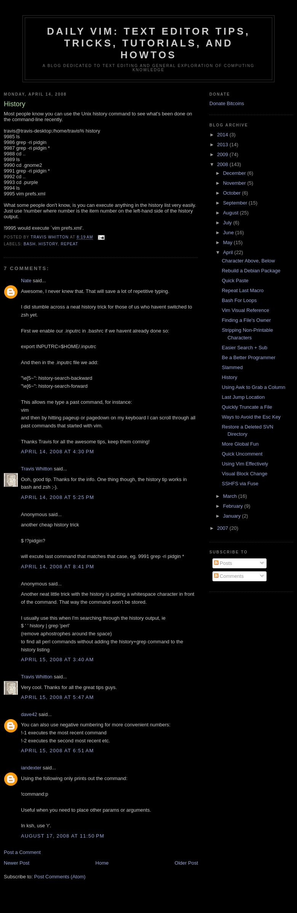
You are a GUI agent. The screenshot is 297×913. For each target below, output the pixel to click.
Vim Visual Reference (245, 310)
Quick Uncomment (242, 454)
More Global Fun (240, 444)
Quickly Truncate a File (247, 407)
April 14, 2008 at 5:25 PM (57, 497)
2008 (223, 164)
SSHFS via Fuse (240, 483)
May (228, 242)
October (232, 193)
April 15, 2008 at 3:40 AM (57, 659)
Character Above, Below (248, 261)
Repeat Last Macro (242, 290)
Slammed (232, 367)
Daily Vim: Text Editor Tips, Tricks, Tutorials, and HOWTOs (148, 43)
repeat (69, 244)
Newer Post (16, 863)
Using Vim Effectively (245, 464)
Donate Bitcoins (226, 103)
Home (102, 863)
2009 (223, 154)
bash (30, 244)
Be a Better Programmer (248, 357)
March (230, 496)
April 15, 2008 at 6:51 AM (57, 750)
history (47, 244)
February (233, 506)
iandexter (31, 768)
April (229, 252)
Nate (26, 280)
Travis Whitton (37, 469)
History (229, 377)
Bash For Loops (239, 300)
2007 (223, 528)
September (236, 203)
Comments (229, 576)
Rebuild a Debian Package (251, 270)
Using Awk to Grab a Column (253, 387)
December (235, 173)
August (231, 213)
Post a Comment (22, 852)
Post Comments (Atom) (60, 876)
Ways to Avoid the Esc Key (251, 417)
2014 (223, 135)
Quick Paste (235, 280)
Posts (223, 563)
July (228, 222)
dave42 (29, 714)
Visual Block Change (244, 473)
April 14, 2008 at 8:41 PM (57, 566)
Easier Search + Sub (244, 347)
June (229, 232)
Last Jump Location (243, 397)
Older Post (186, 863)
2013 (223, 144)
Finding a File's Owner (246, 320)
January (232, 516)
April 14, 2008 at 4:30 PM (57, 451)
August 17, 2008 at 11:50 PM (62, 836)
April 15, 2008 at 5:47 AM (57, 697)
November (235, 183)
